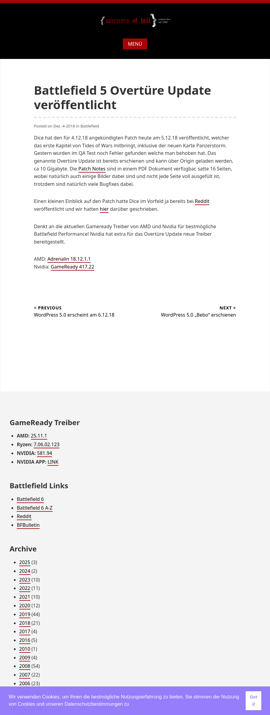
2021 (24, 597)
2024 (24, 571)
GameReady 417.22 (72, 266)
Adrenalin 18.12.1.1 (69, 259)
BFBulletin (28, 525)
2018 (24, 623)
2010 (24, 649)
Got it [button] (253, 701)
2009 (24, 657)
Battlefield (89, 126)
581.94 (44, 453)
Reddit (202, 201)
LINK (52, 462)
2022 (24, 588)
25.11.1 (39, 435)
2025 (24, 562)
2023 (24, 579)
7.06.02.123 (46, 444)
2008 (24, 666)
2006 (24, 683)
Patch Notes (91, 168)
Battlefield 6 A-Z (35, 508)
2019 (24, 614)
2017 (24, 631)
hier (104, 209)
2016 (24, 640)
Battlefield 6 (30, 499)
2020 (24, 605)
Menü (135, 44)
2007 (24, 674)
